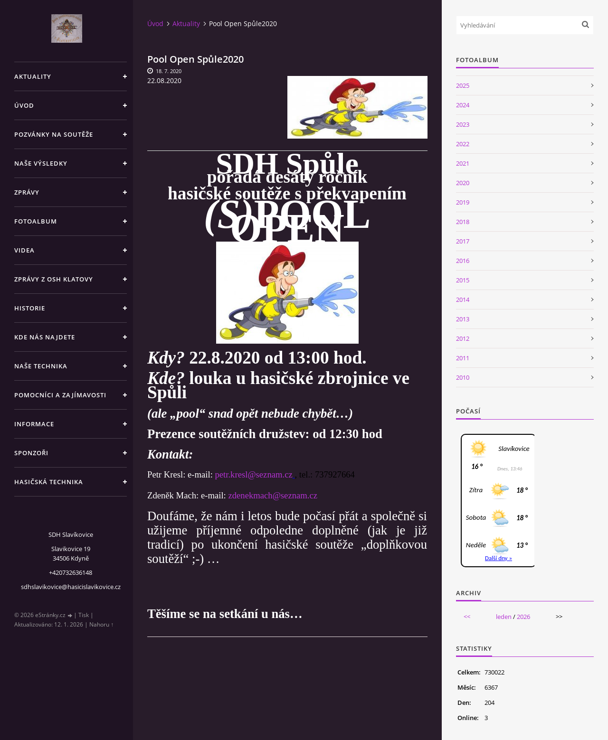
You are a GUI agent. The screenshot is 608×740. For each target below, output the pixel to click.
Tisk (83, 615)
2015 (462, 280)
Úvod (24, 105)
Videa (24, 250)
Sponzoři (31, 453)
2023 (462, 124)
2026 (523, 616)
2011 (462, 358)
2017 (462, 241)
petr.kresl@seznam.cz (253, 474)
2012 (462, 338)
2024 (462, 105)
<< (467, 616)
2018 (462, 221)
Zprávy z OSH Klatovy (53, 279)
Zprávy (26, 192)
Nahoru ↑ (101, 624)
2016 (462, 260)
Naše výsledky (40, 163)
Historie (29, 308)
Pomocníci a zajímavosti (60, 395)
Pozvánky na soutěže (53, 134)
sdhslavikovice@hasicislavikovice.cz (71, 586)
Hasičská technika (48, 482)
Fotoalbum (35, 221)
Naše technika (40, 366)
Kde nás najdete (44, 337)
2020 (462, 182)
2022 (462, 144)
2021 (462, 163)
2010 (462, 377)
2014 (462, 299)
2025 (462, 85)
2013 (462, 319)
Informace (34, 424)
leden (504, 616)
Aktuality (32, 76)
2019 (462, 202)
